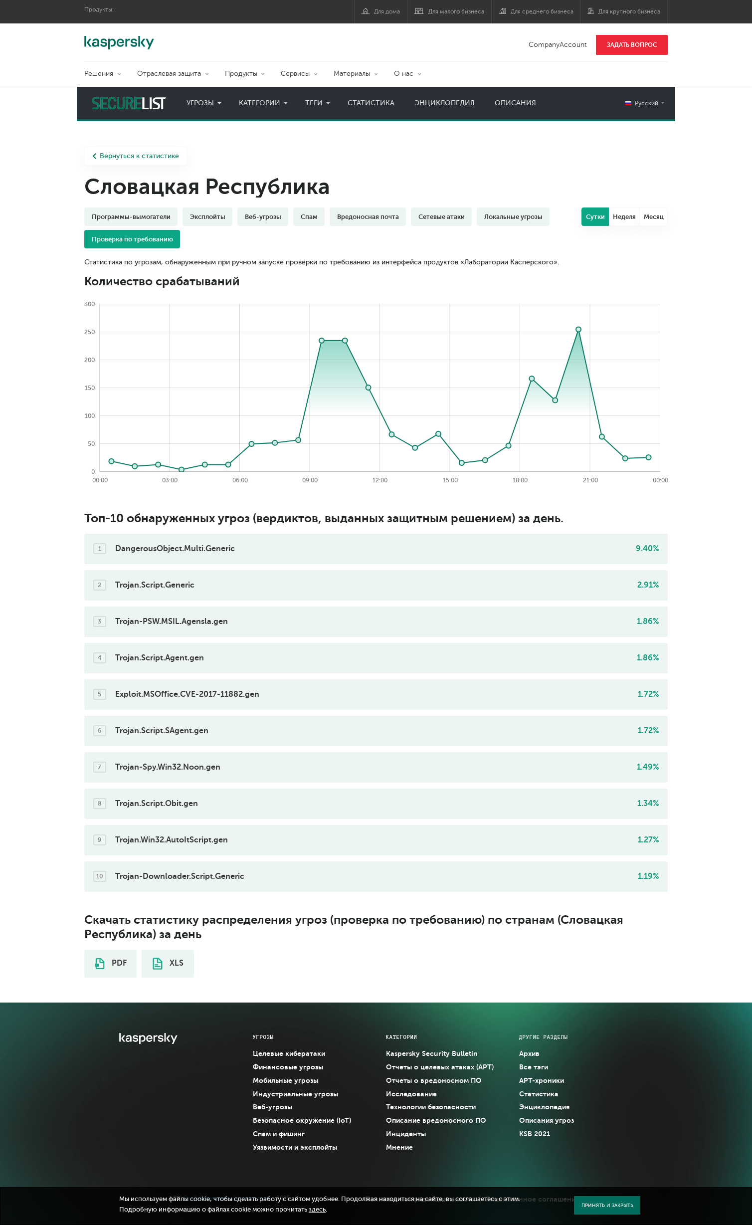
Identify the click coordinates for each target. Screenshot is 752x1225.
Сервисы (295, 73)
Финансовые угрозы (288, 1067)
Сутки (595, 216)
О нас (403, 73)
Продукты (241, 73)
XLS (168, 964)
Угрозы (200, 103)
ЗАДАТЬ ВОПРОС (632, 44)
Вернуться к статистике (135, 156)
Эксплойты (207, 216)
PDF (111, 964)
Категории (259, 103)
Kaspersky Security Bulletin (432, 1053)
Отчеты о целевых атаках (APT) (440, 1067)
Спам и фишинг (279, 1134)
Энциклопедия (444, 103)
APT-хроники (541, 1080)
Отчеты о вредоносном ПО (434, 1080)
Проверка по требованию (132, 239)
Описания (515, 103)
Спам (309, 216)
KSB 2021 (534, 1134)
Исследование (411, 1094)
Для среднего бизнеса (542, 11)
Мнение (399, 1147)
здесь (317, 1209)
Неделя (624, 216)
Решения (98, 73)
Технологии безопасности (431, 1107)
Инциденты (406, 1134)
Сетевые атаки (441, 216)
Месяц (654, 216)
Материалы (352, 73)
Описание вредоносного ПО (436, 1120)
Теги (314, 103)
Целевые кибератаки (289, 1053)
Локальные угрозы (513, 216)
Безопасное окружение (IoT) (302, 1120)
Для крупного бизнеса (629, 11)
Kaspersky (119, 37)
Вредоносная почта (368, 216)
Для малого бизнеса (456, 11)
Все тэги (533, 1067)
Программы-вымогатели (131, 216)
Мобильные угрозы (285, 1080)
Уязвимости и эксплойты (295, 1147)
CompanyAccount (558, 44)
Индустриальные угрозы (295, 1094)
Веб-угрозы (263, 216)
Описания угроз (546, 1120)
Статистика (371, 103)
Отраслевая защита (169, 73)
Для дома (387, 11)
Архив (529, 1053)
